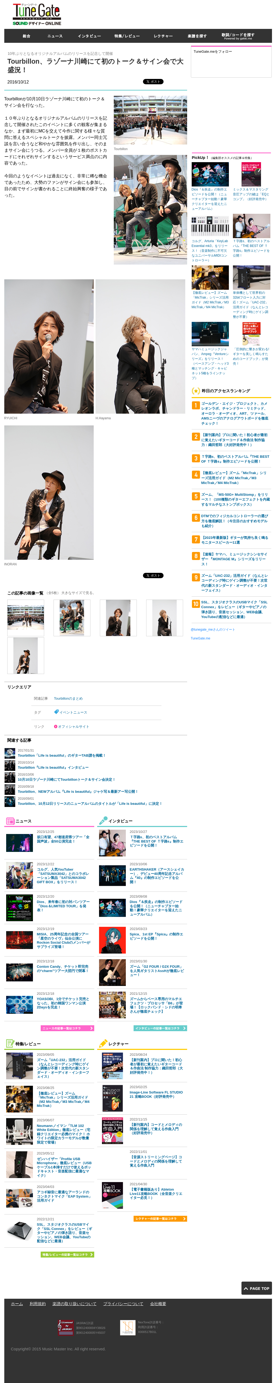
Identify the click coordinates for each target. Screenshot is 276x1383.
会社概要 (158, 1303)
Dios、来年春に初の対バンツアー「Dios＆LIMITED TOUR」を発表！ (63, 906)
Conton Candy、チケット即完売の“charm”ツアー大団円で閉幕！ (63, 969)
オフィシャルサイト (73, 727)
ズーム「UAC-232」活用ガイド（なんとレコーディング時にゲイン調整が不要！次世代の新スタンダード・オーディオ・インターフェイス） (63, 1068)
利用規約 (38, 1303)
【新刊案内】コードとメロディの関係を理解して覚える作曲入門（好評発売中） (156, 1129)
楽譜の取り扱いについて (74, 1303)
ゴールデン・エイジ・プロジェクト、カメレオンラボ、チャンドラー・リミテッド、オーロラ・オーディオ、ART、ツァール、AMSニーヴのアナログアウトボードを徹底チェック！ (234, 413)
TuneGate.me (200, 638)
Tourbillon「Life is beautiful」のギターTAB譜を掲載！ (62, 755)
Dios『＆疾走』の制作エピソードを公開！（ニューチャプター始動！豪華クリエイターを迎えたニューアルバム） (156, 908)
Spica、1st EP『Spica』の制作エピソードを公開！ (156, 936)
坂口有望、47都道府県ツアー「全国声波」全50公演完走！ (63, 839)
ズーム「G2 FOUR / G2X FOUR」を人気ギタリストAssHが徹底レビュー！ (157, 971)
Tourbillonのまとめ (68, 698)
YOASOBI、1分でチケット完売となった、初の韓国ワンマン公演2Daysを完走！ (63, 1003)
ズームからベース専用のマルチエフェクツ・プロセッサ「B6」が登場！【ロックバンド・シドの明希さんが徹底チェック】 (156, 1005)
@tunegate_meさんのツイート (213, 629)
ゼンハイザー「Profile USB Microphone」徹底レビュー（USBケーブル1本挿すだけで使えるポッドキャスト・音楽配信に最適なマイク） (64, 1167)
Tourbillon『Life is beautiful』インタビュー (53, 767)
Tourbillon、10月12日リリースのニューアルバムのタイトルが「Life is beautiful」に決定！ (90, 804)
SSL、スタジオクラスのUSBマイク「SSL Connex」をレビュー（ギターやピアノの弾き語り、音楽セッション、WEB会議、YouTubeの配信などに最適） (64, 1232)
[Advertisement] (174, 13)
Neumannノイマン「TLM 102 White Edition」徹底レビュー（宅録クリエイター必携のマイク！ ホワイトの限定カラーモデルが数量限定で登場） (63, 1134)
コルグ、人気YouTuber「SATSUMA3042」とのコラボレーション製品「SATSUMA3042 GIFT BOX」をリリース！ (63, 875)
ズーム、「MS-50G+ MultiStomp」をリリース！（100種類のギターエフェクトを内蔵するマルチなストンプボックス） (235, 499)
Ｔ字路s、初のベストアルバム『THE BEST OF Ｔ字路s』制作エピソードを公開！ (156, 841)
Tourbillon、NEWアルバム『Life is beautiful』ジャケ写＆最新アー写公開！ (78, 792)
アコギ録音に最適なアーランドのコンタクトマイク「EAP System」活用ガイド (64, 1196)
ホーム (17, 1303)
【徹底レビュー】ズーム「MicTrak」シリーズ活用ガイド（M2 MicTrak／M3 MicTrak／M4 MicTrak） (63, 1099)
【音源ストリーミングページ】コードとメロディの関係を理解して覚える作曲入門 (156, 1161)
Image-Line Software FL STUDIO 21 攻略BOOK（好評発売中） (156, 1094)
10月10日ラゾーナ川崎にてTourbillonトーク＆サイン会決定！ (67, 780)
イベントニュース (73, 712)
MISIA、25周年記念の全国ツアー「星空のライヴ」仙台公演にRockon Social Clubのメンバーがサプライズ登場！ (63, 940)
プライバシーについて (123, 1303)
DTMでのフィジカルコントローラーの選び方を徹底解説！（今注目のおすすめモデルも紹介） (234, 521)
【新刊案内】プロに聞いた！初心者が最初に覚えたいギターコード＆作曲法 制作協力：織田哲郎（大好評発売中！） (156, 1066)
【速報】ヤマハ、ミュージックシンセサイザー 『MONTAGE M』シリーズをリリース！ (234, 559)
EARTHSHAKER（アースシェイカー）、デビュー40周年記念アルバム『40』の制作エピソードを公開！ (157, 875)
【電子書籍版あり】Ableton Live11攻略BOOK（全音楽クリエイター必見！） (156, 1193)
